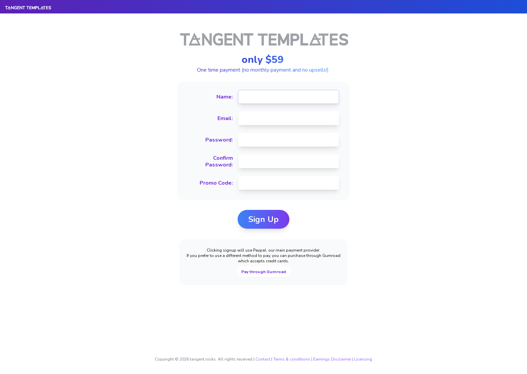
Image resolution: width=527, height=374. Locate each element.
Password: (219, 140)
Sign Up (263, 219)
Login (508, 16)
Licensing (363, 359)
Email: (225, 118)
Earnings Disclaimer (332, 359)
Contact (262, 359)
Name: (224, 97)
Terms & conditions (291, 359)
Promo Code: (216, 183)
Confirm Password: (219, 161)
